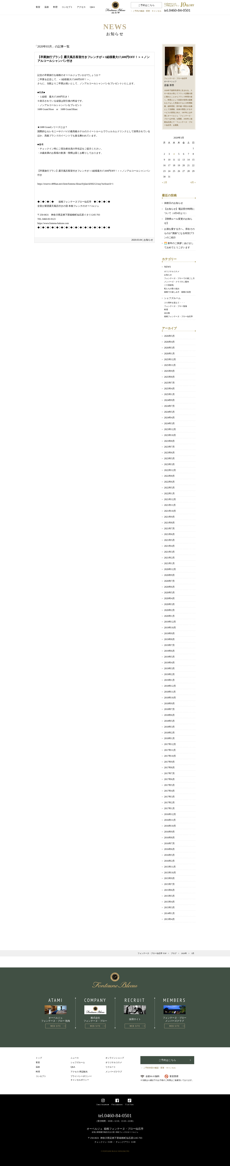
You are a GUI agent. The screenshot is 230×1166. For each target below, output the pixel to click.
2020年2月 (169, 610)
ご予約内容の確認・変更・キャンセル (159, 1068)
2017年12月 (170, 744)
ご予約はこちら (146, 5)
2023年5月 (169, 458)
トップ (39, 1058)
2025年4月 (169, 388)
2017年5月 (169, 785)
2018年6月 (169, 715)
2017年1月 (169, 808)
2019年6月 (169, 651)
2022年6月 (169, 481)
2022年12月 (170, 470)
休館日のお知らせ (173, 203)
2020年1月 (169, 616)
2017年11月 (170, 750)
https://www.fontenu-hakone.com (53, 223)
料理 (55, 7)
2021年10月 (170, 511)
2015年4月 (169, 901)
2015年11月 (170, 866)
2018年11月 (170, 691)
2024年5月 (169, 412)
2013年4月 (169, 919)
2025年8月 (169, 377)
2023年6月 (169, 452)
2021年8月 (169, 522)
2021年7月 (169, 528)
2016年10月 (170, 826)
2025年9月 (169, 371)
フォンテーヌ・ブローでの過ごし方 (179, 278)
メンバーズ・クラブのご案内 (176, 282)
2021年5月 (169, 540)
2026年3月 (169, 347)
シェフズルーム (172, 298)
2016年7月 (169, 843)
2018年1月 (169, 738)
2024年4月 (169, 417)
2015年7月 (169, 884)
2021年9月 (169, 517)
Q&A (92, 7)
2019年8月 (169, 639)
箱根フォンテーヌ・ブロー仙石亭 (178, 316)
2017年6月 (169, 779)
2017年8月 (169, 767)
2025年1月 (169, 394)
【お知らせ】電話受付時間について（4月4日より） (179, 211)
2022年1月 (169, 493)
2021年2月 (169, 557)
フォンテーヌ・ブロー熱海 (175, 306)
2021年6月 (169, 534)
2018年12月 (170, 686)
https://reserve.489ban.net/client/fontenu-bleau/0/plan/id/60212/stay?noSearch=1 (75, 184)
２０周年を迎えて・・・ (174, 303)
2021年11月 (170, 505)
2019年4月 (169, 662)
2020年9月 (169, 575)
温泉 (46, 7)
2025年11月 (170, 365)
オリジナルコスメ (171, 271)
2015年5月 (169, 896)
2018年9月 (169, 703)
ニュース (75, 1058)
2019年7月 (169, 645)
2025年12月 (170, 359)
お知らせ (148, 240)
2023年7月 (169, 446)
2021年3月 (169, 552)
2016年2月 (169, 861)
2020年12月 (170, 569)
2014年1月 (169, 913)
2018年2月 (169, 732)
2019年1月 (169, 680)
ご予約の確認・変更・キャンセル (147, 11)
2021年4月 (169, 546)
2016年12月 (170, 814)
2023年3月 (169, 464)
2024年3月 (169, 423)
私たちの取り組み (171, 289)
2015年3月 (169, 907)
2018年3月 (169, 727)
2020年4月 (169, 598)
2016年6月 (169, 849)
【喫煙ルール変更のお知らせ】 (178, 221)
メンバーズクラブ (113, 1072)
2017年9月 (169, 762)
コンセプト (67, 7)
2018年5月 (169, 721)
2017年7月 (169, 773)
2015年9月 (169, 878)
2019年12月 (170, 621)
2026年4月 (169, 342)
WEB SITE (55, 1025)
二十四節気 (169, 285)
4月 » (193, 182)
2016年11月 (170, 820)
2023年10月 (170, 435)
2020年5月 (169, 592)
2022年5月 (169, 487)
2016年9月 (169, 831)
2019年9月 (169, 633)
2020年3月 (169, 604)
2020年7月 (169, 581)
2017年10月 (170, 756)
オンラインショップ (114, 1058)
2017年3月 (169, 796)
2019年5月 (169, 656)
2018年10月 (170, 697)
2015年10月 (170, 872)
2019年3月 (169, 668)
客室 (38, 7)
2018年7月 (169, 709)
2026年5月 (169, 336)
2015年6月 (169, 890)
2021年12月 (170, 499)
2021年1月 (169, 563)
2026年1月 (169, 353)
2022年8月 (169, 476)
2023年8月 (169, 441)
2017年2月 (169, 802)
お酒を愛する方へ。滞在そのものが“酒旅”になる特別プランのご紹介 (179, 233)
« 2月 (164, 182)
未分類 (167, 313)
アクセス (81, 7)
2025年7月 (169, 382)
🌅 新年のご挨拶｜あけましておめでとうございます (178, 245)
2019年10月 (170, 627)
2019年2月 (169, 674)
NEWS (167, 267)
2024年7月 (169, 406)
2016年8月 (169, 837)
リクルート (110, 1067)
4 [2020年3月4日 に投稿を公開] (174, 154)
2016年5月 (169, 855)
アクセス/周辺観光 (79, 1072)
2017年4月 (169, 791)
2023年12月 (170, 429)
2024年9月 (169, 400)
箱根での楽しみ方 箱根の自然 (177, 292)
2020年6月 (169, 587)
